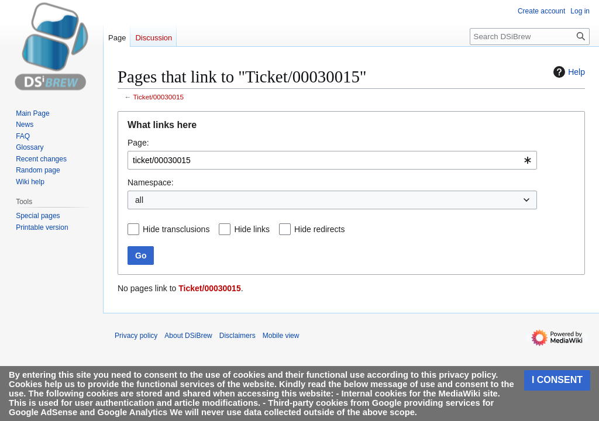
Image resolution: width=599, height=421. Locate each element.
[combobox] (332, 160)
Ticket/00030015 (158, 97)
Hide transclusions (176, 229)
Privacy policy (136, 336)
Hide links (252, 229)
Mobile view (281, 336)
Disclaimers (237, 336)
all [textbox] (139, 200)
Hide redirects (319, 229)
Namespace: (151, 182)
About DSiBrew (188, 336)
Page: (138, 142)
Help (567, 72)
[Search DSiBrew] (530, 36)
